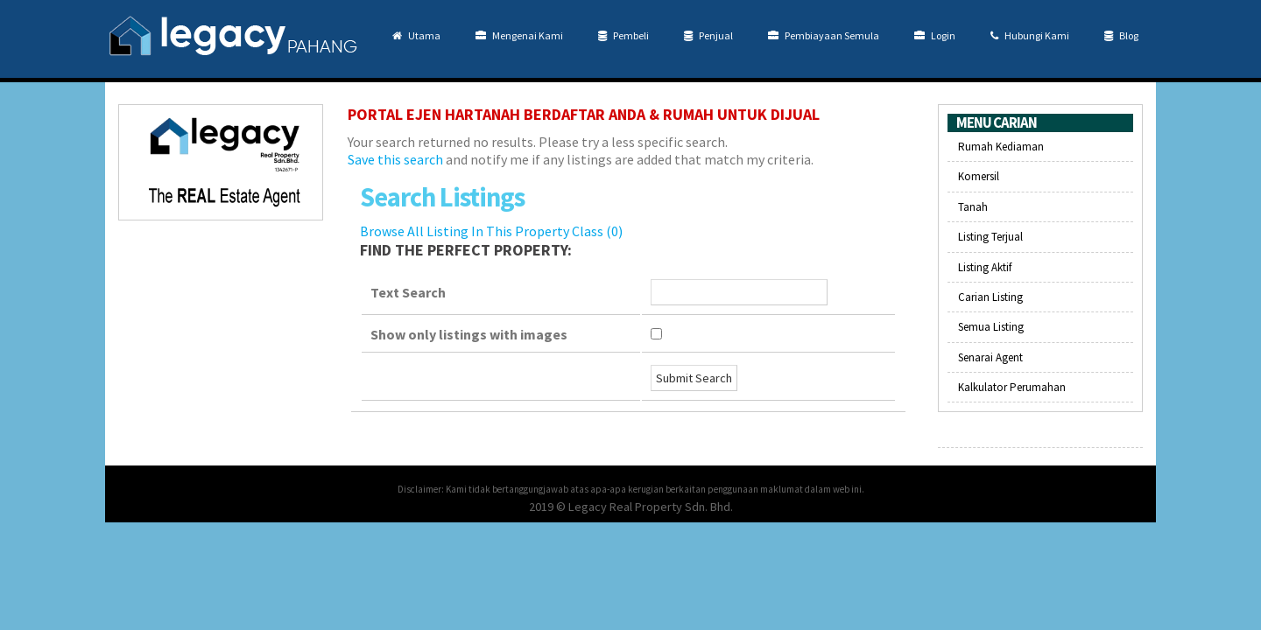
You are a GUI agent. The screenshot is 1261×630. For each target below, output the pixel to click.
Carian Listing (990, 297)
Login (934, 35)
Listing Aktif (984, 267)
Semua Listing (991, 326)
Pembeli (623, 35)
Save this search (395, 159)
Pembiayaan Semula (823, 35)
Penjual (708, 35)
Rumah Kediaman (1001, 146)
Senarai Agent (990, 357)
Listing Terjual (990, 236)
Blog (1121, 35)
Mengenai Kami (519, 35)
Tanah (973, 207)
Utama (416, 35)
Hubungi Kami (1029, 35)
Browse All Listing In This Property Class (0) (491, 231)
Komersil (978, 176)
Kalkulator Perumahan (1012, 387)
